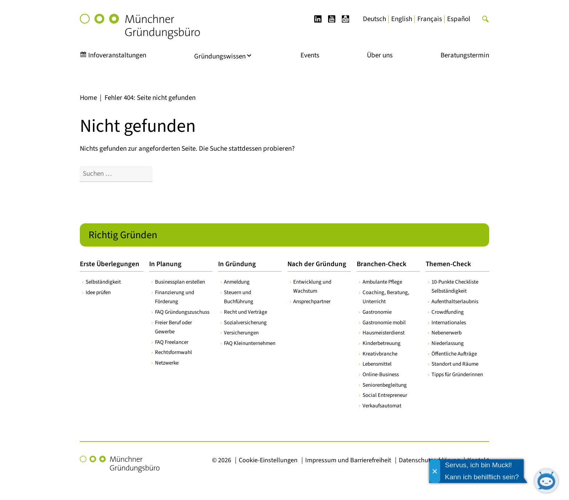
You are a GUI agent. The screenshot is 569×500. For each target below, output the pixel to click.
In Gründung (237, 264)
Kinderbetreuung (382, 343)
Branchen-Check (381, 264)
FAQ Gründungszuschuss (182, 312)
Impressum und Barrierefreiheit (348, 459)
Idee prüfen (98, 292)
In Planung (165, 264)
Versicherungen (241, 333)
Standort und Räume (454, 364)
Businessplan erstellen (180, 282)
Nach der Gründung (316, 264)
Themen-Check (448, 264)
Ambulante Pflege (382, 282)
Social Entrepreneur (385, 395)
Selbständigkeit (103, 282)
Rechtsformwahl (173, 352)
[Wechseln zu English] (401, 19)
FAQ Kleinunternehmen (249, 343)
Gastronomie (377, 312)
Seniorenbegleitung (385, 385)
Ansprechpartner (312, 301)
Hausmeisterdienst (384, 333)
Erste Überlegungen (109, 264)
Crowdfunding (447, 312)
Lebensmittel (377, 364)
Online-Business (381, 374)
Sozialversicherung (245, 322)
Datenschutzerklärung (429, 459)
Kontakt (478, 459)
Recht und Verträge (245, 312)
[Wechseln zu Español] (458, 19)
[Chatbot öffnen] (546, 481)
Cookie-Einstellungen (268, 459)
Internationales (448, 322)
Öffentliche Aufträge (454, 353)
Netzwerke (167, 363)
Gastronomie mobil (384, 322)
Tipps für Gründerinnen (457, 374)
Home (88, 98)
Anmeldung (237, 282)
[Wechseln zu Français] (429, 19)
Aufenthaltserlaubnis (454, 301)
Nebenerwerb (446, 333)
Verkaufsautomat (382, 406)
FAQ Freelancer (171, 342)
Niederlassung (447, 343)
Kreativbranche (380, 353)
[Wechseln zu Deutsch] (374, 19)
